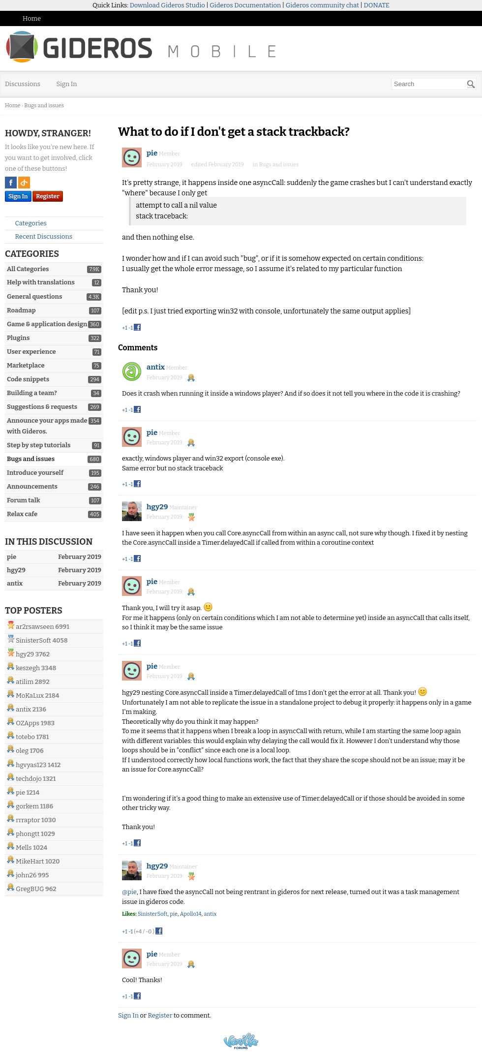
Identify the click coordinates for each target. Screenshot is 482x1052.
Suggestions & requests (42, 406)
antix (23, 709)
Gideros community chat (322, 5)
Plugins (18, 337)
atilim (24, 681)
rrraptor (28, 820)
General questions (34, 296)
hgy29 (25, 654)
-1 (130, 328)
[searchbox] (434, 84)
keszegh (28, 668)
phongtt (27, 833)
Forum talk (23, 500)
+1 (124, 328)
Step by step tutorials (38, 445)
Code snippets (28, 379)
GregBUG (30, 889)
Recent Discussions (39, 236)
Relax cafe (22, 514)
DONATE (377, 5)
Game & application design (47, 324)
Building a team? (32, 393)
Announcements (32, 486)
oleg (22, 750)
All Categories (28, 269)
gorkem (27, 806)
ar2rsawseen (35, 626)
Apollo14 (191, 914)
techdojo (28, 778)
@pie (129, 892)
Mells (23, 847)
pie (20, 792)
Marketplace (26, 365)
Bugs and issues (31, 459)
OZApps (27, 723)
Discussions (22, 84)
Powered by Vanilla (241, 1041)
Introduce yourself (35, 472)
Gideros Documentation (245, 5)
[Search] (471, 84)
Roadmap (21, 310)
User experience (31, 351)
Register (48, 196)
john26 (26, 875)
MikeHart (30, 861)
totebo (25, 737)
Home (32, 18)
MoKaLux (30, 695)
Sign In (67, 84)
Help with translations (41, 282)
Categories (27, 223)
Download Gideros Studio (167, 5)
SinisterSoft (33, 640)
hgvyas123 (31, 765)
